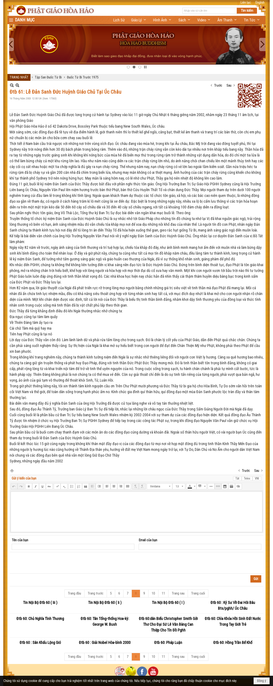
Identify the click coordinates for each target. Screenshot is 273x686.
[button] (139, 20)
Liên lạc (245, 2)
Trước (218, 85)
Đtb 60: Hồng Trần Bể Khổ (232, 642)
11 (163, 593)
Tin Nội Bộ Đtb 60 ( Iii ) (40, 602)
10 (153, 593)
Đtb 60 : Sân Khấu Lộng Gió (40, 642)
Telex (247, 478)
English (259, 2)
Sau (229, 85)
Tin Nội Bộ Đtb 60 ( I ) (168, 602)
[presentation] (44, 563)
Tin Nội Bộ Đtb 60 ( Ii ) (105, 602)
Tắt (237, 478)
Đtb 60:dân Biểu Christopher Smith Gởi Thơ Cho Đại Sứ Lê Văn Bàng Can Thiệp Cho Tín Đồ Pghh (168, 624)
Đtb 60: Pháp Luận (168, 642)
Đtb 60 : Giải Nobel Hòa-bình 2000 (105, 642)
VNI (257, 478)
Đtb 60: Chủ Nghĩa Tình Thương (40, 618)
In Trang (12, 470)
